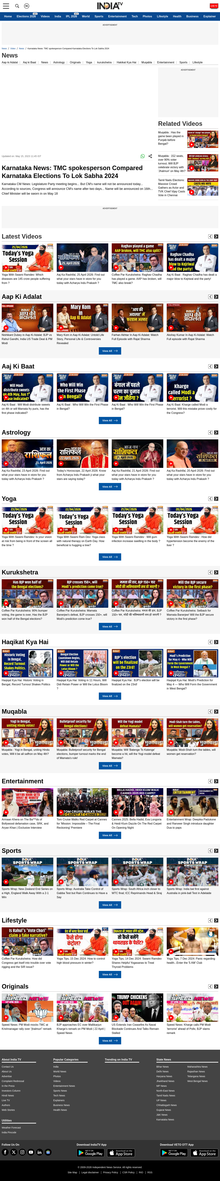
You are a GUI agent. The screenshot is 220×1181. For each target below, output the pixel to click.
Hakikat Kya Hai (126, 62)
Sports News (60, 1090)
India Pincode (9, 1132)
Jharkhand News (165, 1081)
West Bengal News (197, 1081)
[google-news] (48, 1152)
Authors (6, 1105)
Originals (75, 62)
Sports (99, 16)
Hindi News (8, 1095)
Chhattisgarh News (166, 1105)
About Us (7, 1071)
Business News (61, 1105)
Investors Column (11, 1090)
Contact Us (8, 1066)
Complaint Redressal (13, 1081)
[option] (27, 264)
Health (177, 16)
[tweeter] (13, 1152)
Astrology (59, 62)
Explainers (58, 1100)
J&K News (162, 1114)
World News (59, 1071)
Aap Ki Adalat (22, 296)
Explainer (210, 16)
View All (110, 351)
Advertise (7, 1076)
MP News (161, 1086)
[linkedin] (39, 1152)
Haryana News (164, 1076)
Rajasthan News (196, 1071)
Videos (45, 16)
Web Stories (8, 1110)
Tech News (59, 1095)
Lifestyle (162, 16)
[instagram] (22, 1152)
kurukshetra (104, 62)
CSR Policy (128, 1172)
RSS (149, 1172)
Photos (147, 16)
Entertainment (117, 16)
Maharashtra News (197, 1066)
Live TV (6, 1100)
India (58, 16)
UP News (161, 1100)
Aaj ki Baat (29, 62)
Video (12, 48)
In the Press (8, 1086)
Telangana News (196, 1076)
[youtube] (31, 1152)
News (4, 48)
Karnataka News (165, 1119)
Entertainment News (64, 1086)
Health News (60, 1110)
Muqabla (146, 62)
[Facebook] (5, 1152)
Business (192, 16)
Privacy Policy (110, 1172)
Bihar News (162, 1066)
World (86, 16)
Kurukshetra (20, 572)
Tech (135, 16)
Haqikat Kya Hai (25, 642)
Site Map (72, 1172)
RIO (141, 1172)
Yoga (89, 62)
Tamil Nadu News (165, 1095)
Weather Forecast (11, 1127)
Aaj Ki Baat (18, 366)
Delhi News (162, 1071)
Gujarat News (163, 1110)
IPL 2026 (71, 16)
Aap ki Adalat (10, 62)
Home (8, 16)
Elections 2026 (26, 16)
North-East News (165, 1090)
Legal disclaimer (90, 1172)
